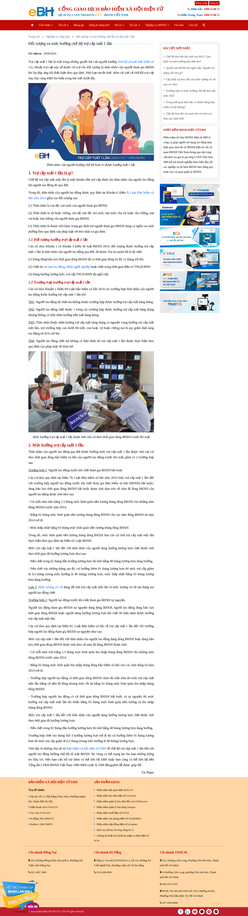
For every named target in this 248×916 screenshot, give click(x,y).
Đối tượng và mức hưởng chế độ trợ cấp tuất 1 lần (105, 36)
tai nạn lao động (54, 266)
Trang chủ (34, 36)
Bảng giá (79, 25)
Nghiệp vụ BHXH (157, 25)
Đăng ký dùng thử (99, 25)
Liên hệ (193, 25)
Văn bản (179, 25)
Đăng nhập (201, 3)
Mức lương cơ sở (50, 587)
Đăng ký (214, 3)
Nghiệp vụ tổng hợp (58, 36)
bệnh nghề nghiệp (78, 266)
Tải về (63, 25)
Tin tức (134, 25)
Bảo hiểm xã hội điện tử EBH (86, 748)
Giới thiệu (46, 25)
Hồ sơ (119, 25)
